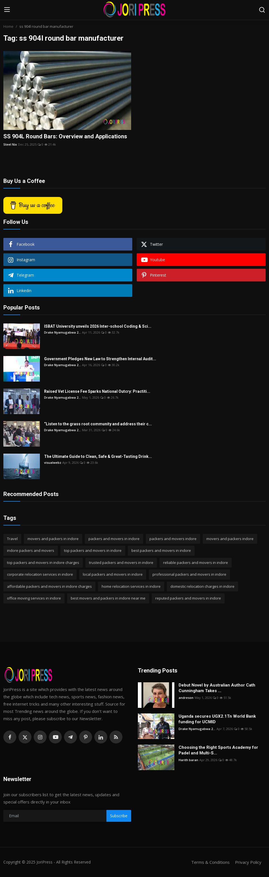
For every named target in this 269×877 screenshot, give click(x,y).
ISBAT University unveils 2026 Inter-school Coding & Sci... (97, 326)
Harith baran (188, 760)
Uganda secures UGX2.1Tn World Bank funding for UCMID (217, 719)
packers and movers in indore (114, 538)
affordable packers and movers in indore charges (49, 586)
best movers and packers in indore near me (108, 598)
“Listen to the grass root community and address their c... (98, 424)
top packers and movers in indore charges (43, 562)
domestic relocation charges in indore (202, 586)
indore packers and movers (30, 550)
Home (8, 26)
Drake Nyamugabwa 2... (62, 332)
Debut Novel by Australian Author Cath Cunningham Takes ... (217, 688)
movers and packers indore (230, 538)
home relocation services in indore (131, 586)
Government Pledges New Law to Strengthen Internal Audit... (100, 359)
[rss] (116, 737)
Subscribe (118, 815)
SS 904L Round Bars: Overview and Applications (65, 136)
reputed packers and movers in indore (188, 598)
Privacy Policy (248, 862)
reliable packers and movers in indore (195, 562)
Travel (12, 538)
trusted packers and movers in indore (121, 562)
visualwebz (52, 462)
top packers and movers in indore (93, 550)
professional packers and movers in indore (189, 574)
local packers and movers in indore (113, 574)
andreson (186, 697)
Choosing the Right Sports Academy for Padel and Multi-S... (218, 750)
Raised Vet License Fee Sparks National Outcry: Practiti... (97, 391)
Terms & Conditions (210, 862)
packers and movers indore (173, 538)
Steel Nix (10, 144)
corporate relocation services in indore (40, 574)
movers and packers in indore (53, 538)
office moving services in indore (34, 598)
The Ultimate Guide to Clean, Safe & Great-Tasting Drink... (98, 456)
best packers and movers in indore (161, 550)
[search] (262, 10)
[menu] (7, 10)
